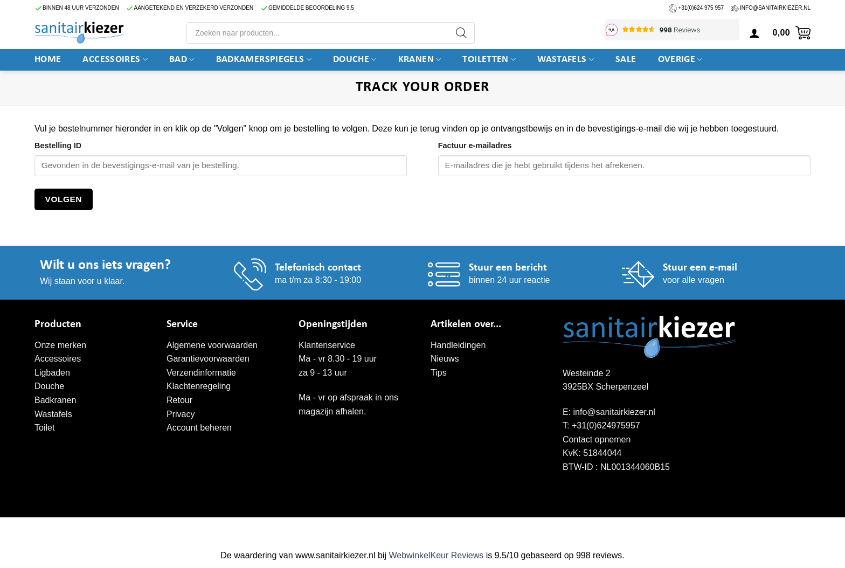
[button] (754, 33)
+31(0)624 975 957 (701, 8)
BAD (182, 59)
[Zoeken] (461, 33)
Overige (680, 59)
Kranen (419, 59)
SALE (625, 59)
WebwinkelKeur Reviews (436, 555)
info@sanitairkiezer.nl (775, 8)
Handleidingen (458, 345)
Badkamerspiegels (263, 59)
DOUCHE (355, 59)
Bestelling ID (57, 145)
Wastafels (565, 59)
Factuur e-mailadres (475, 145)
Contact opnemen (597, 439)
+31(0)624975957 (606, 425)
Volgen (63, 199)
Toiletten (489, 59)
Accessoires (115, 59)
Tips (439, 372)
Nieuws (445, 358)
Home (47, 59)
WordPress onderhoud (201, 528)
